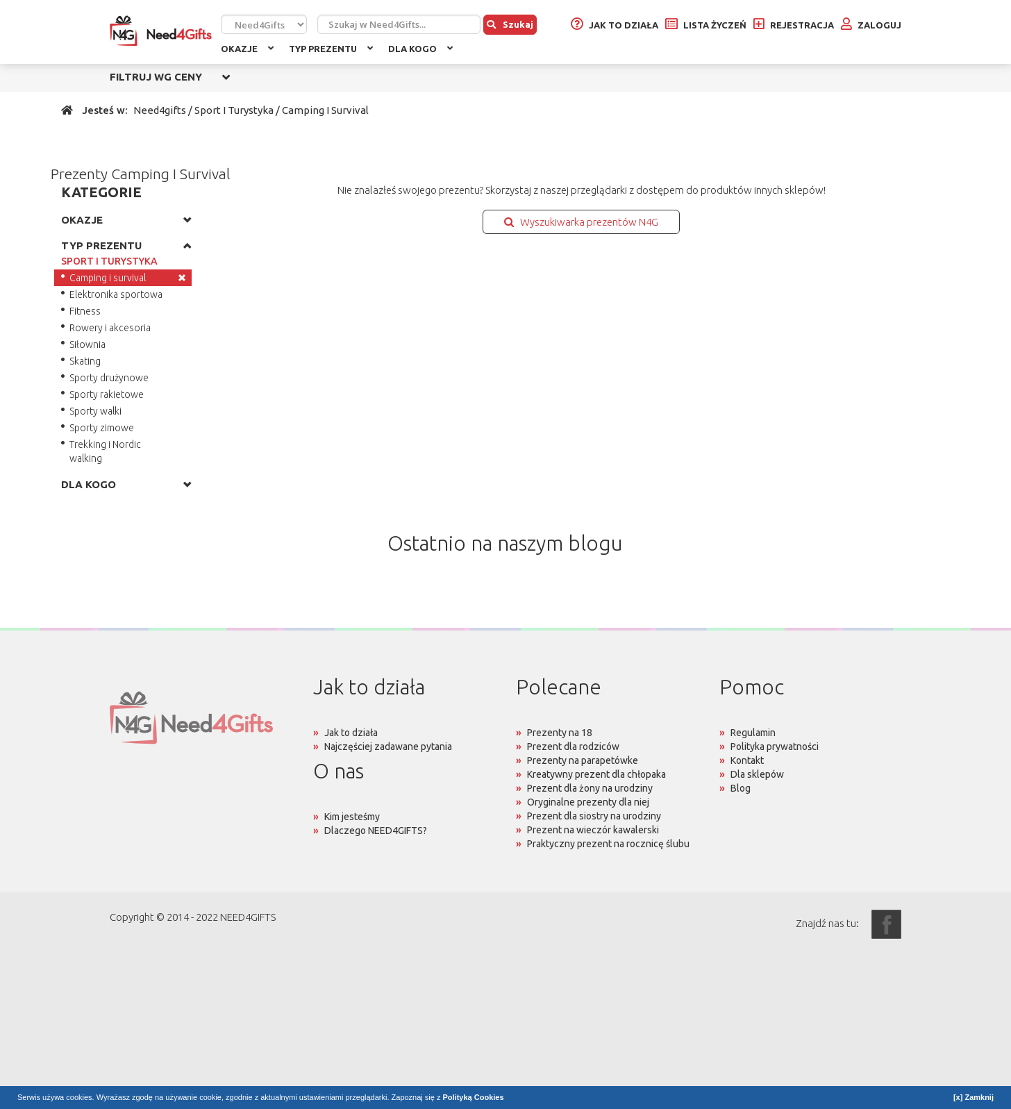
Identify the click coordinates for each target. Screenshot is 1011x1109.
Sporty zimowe (101, 427)
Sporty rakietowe (106, 394)
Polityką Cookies (473, 1097)
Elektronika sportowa (115, 294)
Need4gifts (159, 110)
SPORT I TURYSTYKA (109, 261)
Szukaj (510, 24)
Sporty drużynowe (109, 377)
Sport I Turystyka (234, 110)
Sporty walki (95, 411)
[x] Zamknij (973, 1097)
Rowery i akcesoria (110, 327)
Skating (85, 361)
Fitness (85, 311)
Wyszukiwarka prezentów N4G (581, 222)
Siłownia (87, 344)
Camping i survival (107, 277)
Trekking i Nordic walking (105, 451)
